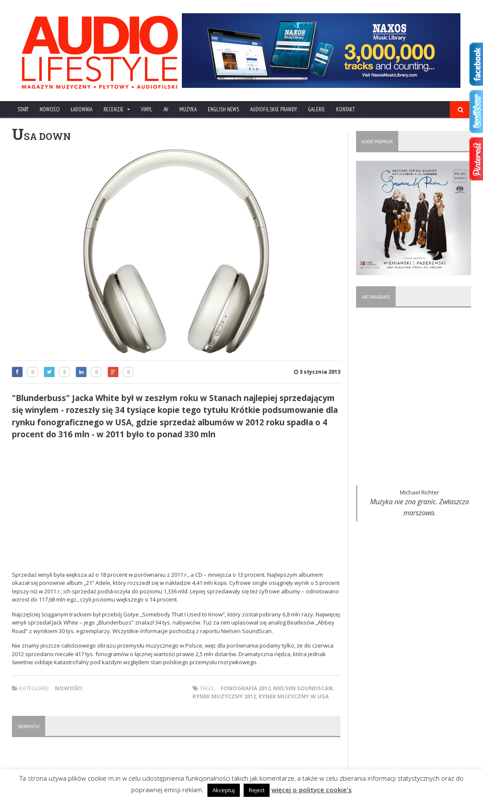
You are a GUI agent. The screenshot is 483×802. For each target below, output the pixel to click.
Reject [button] (257, 790)
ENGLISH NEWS (223, 109)
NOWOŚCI (50, 109)
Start (23, 109)
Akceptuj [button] (224, 790)
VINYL (146, 109)
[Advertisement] (176, 507)
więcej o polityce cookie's (312, 789)
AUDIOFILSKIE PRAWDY (273, 109)
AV (166, 109)
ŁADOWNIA (81, 109)
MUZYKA (188, 109)
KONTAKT (345, 109)
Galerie (316, 109)
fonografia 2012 (245, 688)
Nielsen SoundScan (303, 688)
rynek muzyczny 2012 (224, 696)
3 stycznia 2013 (317, 371)
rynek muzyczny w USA (293, 696)
